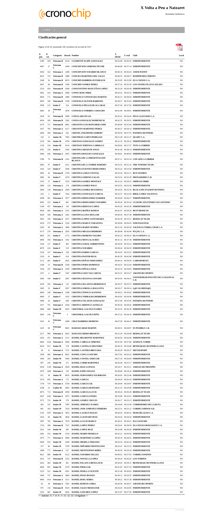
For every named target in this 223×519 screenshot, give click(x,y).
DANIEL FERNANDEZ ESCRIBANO (89, 375)
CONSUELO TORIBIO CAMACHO (88, 110)
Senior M (57, 141)
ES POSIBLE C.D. (141, 328)
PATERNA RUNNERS (143, 133)
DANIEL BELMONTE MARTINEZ (88, 338)
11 (65, 496)
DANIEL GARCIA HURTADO (85, 388)
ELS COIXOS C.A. (141, 80)
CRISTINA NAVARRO (82, 248)
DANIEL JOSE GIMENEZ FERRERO (89, 408)
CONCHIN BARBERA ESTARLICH (88, 80)
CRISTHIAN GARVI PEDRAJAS (87, 137)
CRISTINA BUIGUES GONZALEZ (88, 154)
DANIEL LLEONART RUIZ (85, 417)
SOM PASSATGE (141, 223)
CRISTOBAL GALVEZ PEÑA (85, 314)
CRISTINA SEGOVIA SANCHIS (87, 278)
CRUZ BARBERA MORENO (85, 321)
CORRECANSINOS (142, 454)
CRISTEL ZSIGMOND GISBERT (87, 133)
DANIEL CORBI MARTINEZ (85, 363)
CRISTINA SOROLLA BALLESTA (88, 288)
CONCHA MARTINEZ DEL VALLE (88, 76)
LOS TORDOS (139, 458)
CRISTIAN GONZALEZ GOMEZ (87, 141)
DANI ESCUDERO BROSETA (85, 333)
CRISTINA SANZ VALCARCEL (86, 273)
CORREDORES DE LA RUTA (147, 404)
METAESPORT (140, 350)
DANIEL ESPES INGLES (83, 371)
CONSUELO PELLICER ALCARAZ (88, 105)
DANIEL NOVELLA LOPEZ (85, 458)
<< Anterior (44, 496)
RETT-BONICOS (141, 210)
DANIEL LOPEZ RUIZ (82, 429)
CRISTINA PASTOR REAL (84, 256)
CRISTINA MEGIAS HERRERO (87, 231)
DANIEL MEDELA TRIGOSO (85, 442)
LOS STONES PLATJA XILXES (148, 84)
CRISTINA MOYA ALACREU (85, 240)
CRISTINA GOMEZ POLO (84, 185)
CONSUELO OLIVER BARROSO (87, 101)
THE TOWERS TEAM (143, 165)
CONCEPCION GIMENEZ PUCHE (88, 66)
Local (181, 55)
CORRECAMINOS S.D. (144, 408)
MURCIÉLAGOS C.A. (143, 413)
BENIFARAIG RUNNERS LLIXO (148, 346)
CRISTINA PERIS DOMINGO (86, 265)
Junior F (57, 256)
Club (135, 55)
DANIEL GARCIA (80, 379)
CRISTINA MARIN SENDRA (85, 227)
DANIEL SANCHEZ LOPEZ (85, 492)
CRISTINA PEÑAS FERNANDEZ (87, 260)
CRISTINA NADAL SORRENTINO (88, 244)
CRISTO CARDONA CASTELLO (87, 305)
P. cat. (47, 55)
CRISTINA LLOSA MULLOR (85, 215)
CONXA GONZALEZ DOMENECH (88, 120)
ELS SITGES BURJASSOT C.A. (147, 425)
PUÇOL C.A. (139, 231)
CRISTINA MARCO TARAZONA (87, 223)
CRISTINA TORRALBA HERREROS (89, 296)
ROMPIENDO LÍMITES (144, 76)
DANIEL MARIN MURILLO (85, 433)
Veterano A (58, 129)
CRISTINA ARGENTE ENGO (85, 149)
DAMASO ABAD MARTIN (84, 328)
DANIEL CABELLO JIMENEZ (86, 342)
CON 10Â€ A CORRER (143, 159)
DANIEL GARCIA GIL (82, 383)
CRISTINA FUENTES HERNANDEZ (89, 169)
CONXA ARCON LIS (81, 116)
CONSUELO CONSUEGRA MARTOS (89, 97)
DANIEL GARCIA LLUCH (84, 392)
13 (72, 496)
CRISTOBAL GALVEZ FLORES (87, 309)
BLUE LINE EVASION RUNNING (149, 190)
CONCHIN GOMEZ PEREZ (85, 84)
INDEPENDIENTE (141, 61)
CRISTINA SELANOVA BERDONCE (89, 284)
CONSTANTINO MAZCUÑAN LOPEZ (89, 88)
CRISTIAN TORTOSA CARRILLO (88, 145)
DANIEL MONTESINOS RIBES (86, 450)
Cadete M (57, 388)
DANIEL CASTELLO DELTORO (87, 346)
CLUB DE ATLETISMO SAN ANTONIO (151, 202)
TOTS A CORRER (141, 145)
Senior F (56, 105)
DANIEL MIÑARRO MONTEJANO (88, 446)
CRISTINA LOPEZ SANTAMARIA (88, 219)
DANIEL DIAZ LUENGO (83, 367)
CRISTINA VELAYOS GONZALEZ (88, 301)
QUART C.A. (139, 137)
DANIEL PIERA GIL (81, 467)
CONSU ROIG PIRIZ (81, 93)
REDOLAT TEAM (141, 219)
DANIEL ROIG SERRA (82, 479)
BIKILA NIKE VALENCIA (145, 194)
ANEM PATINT (140, 72)
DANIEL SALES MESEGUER (85, 488)
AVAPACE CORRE (142, 342)
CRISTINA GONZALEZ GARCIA (87, 194)
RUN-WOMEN (140, 173)
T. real (127, 55)
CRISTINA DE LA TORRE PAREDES (89, 165)
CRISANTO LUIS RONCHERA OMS (89, 124)
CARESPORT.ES (141, 260)
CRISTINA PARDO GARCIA (85, 252)
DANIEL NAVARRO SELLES (85, 454)
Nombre (75, 55)
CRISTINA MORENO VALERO (86, 235)
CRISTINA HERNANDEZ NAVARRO (89, 202)
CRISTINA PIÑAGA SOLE (84, 269)
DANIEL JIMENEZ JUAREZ (85, 404)
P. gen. (41, 55)
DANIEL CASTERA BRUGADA (86, 350)
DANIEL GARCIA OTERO (84, 396)
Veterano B (58, 61)
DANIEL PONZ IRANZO (83, 475)
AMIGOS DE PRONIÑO (144, 367)
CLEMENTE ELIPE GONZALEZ (87, 61)
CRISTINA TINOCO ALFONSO (86, 292)
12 (68, 496)
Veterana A (58, 72)
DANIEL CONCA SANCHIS (85, 354)
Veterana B (58, 76)
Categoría (57, 55)
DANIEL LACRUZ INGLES (84, 413)
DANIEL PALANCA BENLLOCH (87, 463)
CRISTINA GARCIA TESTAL (85, 173)
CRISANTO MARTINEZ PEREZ (87, 129)
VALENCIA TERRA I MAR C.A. (148, 227)
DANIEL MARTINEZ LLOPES (86, 438)
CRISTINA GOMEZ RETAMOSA (87, 190)
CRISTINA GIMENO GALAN (85, 177)
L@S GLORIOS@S (142, 288)
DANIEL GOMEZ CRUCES (84, 400)
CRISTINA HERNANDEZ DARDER (88, 198)
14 (76, 496)
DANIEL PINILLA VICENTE (85, 471)
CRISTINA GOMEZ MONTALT (86, 181)
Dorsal (67, 55)
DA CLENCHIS (140, 421)
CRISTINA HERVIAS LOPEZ (85, 206)
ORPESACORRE (141, 181)
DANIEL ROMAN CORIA (84, 484)
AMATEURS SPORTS (143, 273)
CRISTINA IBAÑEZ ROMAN (85, 210)
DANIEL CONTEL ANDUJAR (85, 358)
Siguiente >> (82, 496)
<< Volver (46, 30)
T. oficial (117, 55)
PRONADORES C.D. (142, 177)
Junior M (57, 137)
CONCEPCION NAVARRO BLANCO (89, 72)
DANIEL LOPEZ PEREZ (83, 425)
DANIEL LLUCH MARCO (84, 421)
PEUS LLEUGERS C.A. (144, 116)
